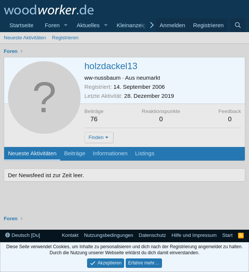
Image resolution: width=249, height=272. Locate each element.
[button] (65, 25)
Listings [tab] (144, 153)
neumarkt (148, 77)
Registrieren (65, 37)
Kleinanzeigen (134, 25)
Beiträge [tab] (74, 153)
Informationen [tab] (110, 153)
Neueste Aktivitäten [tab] (32, 153)
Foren (52, 25)
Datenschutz (152, 235)
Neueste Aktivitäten (25, 37)
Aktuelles (88, 25)
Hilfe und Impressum (193, 235)
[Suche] (237, 25)
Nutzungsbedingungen (108, 235)
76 (94, 119)
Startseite (21, 25)
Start (227, 235)
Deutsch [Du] (22, 235)
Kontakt (70, 235)
